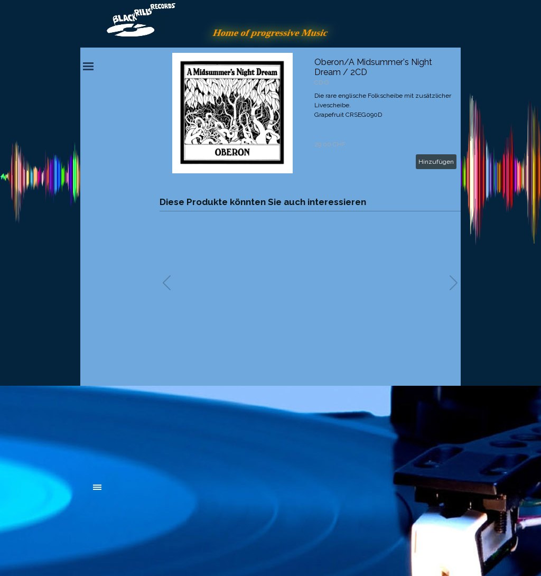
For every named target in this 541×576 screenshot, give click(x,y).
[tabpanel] (173, 429)
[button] (453, 282)
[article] (310, 113)
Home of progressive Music (270, 32)
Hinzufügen (436, 161)
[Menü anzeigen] (88, 66)
